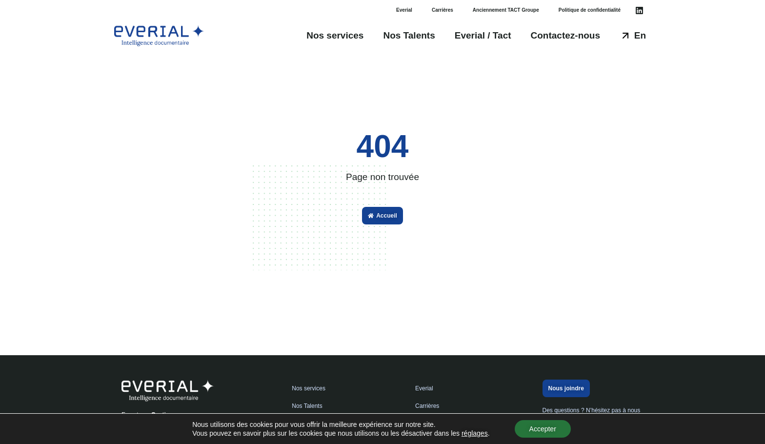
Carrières (442, 10)
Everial (404, 10)
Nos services (334, 35)
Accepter (542, 429)
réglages (475, 433)
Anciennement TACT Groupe (506, 10)
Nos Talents (409, 35)
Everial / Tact (483, 35)
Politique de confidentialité (590, 10)
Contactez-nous (566, 35)
